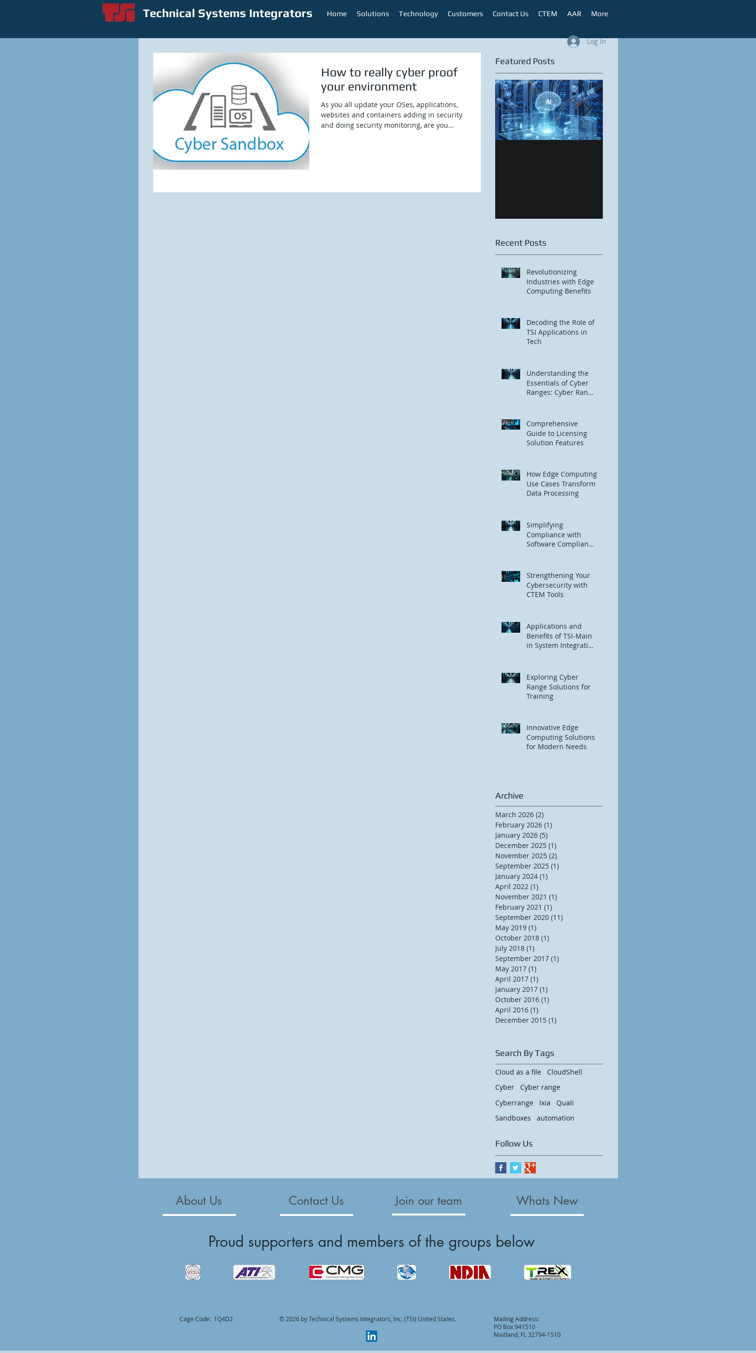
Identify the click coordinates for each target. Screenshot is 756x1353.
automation (555, 1118)
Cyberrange (514, 1102)
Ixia (544, 1102)
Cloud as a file (518, 1072)
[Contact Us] (316, 1200)
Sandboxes (513, 1118)
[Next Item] (587, 109)
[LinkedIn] (371, 1336)
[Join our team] (429, 1200)
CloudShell (564, 1072)
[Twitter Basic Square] (515, 1167)
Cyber (504, 1087)
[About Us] (199, 1200)
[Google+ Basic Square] (530, 1167)
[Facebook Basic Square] (500, 1167)
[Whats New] (547, 1200)
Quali (565, 1102)
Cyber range (540, 1087)
